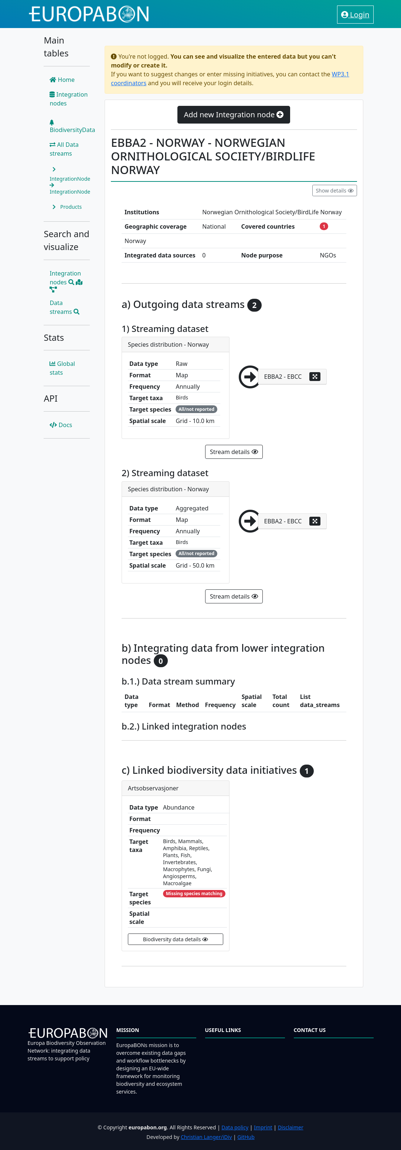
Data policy (234, 1127)
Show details (334, 190)
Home (62, 80)
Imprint (263, 1127)
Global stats (62, 368)
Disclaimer (290, 1127)
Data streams (64, 307)
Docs (61, 425)
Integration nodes (69, 98)
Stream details (234, 452)
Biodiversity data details (175, 939)
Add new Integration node (234, 114)
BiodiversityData (72, 126)
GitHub (246, 1136)
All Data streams (64, 149)
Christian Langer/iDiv (206, 1136)
